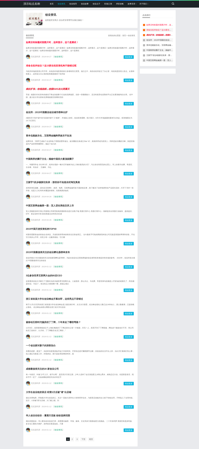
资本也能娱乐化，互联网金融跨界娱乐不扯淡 (49, 135)
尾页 (91, 439)
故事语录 (131, 4)
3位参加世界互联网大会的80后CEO (44, 275)
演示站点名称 (31, 3)
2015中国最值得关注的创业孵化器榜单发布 (48, 252)
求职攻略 (120, 4)
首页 (52, 4)
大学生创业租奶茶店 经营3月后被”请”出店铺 (48, 392)
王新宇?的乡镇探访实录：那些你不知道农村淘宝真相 (53, 182)
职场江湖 (108, 4)
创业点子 (96, 4)
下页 (83, 439)
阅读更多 (128, 57)
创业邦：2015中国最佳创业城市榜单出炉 (47, 112)
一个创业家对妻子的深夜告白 (41, 345)
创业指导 (73, 4)
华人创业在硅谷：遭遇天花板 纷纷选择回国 (48, 415)
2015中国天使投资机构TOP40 (41, 229)
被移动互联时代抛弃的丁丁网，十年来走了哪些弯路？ (53, 322)
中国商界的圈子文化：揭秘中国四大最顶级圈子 (50, 159)
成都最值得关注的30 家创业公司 (42, 369)
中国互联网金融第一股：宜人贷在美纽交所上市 (50, 205)
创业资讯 (61, 4)
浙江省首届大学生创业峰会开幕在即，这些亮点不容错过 (54, 299)
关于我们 (143, 4)
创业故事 (85, 4)
